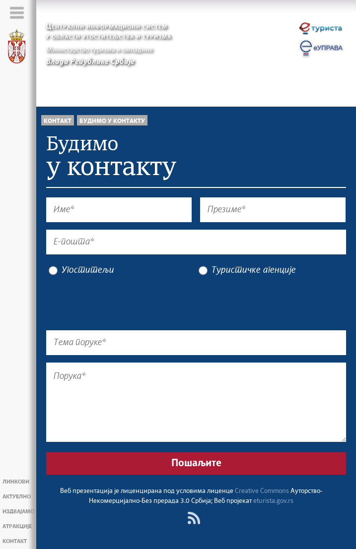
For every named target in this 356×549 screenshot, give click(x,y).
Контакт (57, 121)
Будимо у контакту (112, 121)
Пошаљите (196, 463)
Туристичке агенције (247, 270)
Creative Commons (262, 491)
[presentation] (121, 303)
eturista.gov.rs (273, 501)
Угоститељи (81, 270)
